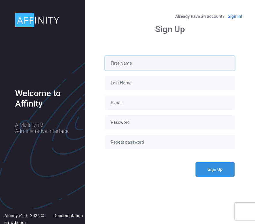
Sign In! (235, 16)
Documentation (68, 215)
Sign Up (215, 169)
